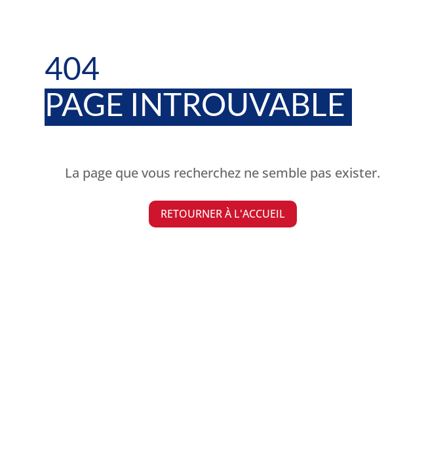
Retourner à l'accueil (223, 213)
